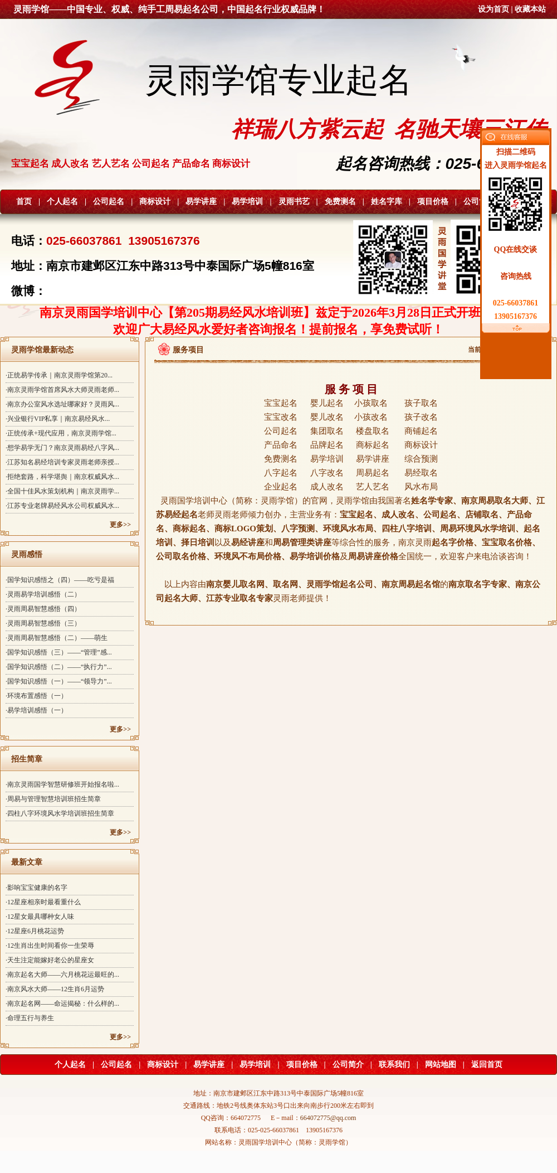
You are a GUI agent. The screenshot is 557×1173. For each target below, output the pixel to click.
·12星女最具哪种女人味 (40, 916)
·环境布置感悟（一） (36, 696)
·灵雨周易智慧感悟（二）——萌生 (57, 638)
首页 (24, 201)
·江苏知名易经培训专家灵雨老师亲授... (62, 462)
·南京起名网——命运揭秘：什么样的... (62, 1003)
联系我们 (394, 1064)
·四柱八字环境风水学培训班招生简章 (60, 813)
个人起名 (62, 201)
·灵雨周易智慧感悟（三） (43, 623)
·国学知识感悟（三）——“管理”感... (59, 652)
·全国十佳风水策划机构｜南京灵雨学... (62, 491)
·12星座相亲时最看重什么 (43, 902)
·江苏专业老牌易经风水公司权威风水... (62, 506)
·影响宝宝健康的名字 (36, 887)
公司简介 (479, 201)
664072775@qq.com (328, 1118)
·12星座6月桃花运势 (35, 931)
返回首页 (486, 1064)
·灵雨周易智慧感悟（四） (43, 609)
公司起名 (108, 201)
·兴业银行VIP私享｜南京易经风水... (58, 419)
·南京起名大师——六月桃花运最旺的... (62, 974)
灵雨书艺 (294, 201)
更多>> (120, 525)
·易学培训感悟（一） (36, 710)
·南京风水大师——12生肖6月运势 (55, 989)
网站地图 (440, 1064)
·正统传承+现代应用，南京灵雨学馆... (61, 433)
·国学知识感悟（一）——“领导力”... (59, 681)
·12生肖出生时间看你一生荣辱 (50, 945)
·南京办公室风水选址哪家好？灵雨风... (62, 404)
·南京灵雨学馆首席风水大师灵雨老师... (62, 390)
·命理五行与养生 (30, 1018)
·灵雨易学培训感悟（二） (43, 594)
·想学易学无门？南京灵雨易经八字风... (62, 448)
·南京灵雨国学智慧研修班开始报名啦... (62, 784)
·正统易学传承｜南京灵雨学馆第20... (59, 375)
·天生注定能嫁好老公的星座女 (50, 960)
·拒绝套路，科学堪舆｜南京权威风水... (62, 477)
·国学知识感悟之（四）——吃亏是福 (60, 580)
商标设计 (154, 201)
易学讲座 (201, 201)
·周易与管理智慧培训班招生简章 (53, 799)
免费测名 (340, 201)
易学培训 (247, 201)
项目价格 (432, 201)
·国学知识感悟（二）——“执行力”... (59, 667)
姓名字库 (386, 201)
